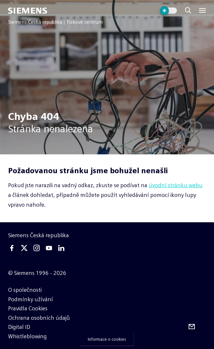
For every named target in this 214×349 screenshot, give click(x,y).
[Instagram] (36, 248)
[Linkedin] (61, 248)
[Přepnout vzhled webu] (168, 10)
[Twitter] (24, 248)
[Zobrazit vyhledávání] (188, 10)
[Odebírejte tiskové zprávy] (191, 326)
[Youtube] (49, 248)
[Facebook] (12, 248)
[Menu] (202, 10)
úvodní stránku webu (176, 185)
